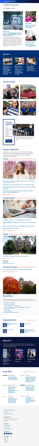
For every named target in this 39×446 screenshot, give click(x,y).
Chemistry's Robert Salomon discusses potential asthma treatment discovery (30, 388)
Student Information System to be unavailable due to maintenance (18, 226)
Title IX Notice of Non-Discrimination (9, 414)
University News (6, 31)
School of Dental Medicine (9, 308)
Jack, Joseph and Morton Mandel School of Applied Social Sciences (17, 307)
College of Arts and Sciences (9, 304)
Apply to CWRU (6, 438)
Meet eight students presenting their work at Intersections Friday (18, 184)
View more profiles (8, 194)
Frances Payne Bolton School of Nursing (12, 305)
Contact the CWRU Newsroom (8, 425)
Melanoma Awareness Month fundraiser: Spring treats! (29, 331)
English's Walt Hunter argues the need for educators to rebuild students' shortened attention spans (31, 379)
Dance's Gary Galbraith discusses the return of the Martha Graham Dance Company (12, 400)
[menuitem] (19, 425)
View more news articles (29, 371)
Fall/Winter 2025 (6, 363)
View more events (31, 320)
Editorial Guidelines (6, 426)
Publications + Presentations (8, 263)
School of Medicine (8, 310)
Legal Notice (5, 413)
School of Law (7, 309)
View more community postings (10, 271)
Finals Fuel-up (27, 323)
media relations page (13, 418)
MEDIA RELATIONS (7, 417)
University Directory (6, 442)
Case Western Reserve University (10, 409)
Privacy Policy (10, 413)
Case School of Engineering (9, 302)
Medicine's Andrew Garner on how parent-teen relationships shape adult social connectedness (12, 389)
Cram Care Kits (10, 329)
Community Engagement (30, 42)
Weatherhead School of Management (11, 312)
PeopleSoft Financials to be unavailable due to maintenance (17, 220)
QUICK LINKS (6, 423)
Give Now (5, 439)
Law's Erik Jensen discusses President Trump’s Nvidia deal (12, 378)
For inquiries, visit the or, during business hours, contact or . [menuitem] (11, 420)
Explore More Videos (8, 141)
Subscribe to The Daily (7, 427)
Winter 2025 (17, 361)
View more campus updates (9, 230)
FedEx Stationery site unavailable (11, 228)
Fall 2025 (29, 361)
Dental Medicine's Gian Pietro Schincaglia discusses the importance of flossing (30, 400)
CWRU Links (6, 436)
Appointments (6, 262)
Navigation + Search (9, 8)
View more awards (8, 258)
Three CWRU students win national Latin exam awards (16, 256)
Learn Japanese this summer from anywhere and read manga (17, 269)
